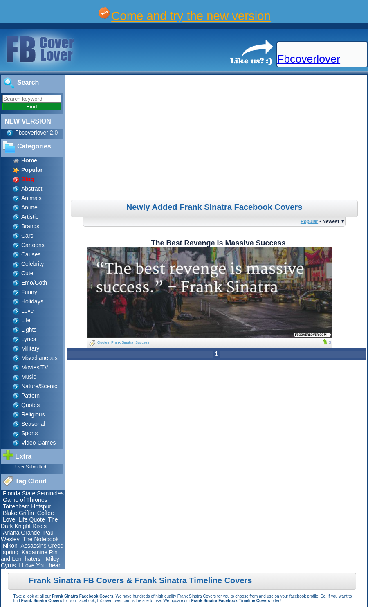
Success (142, 342)
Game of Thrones (25, 500)
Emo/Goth (34, 282)
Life (26, 320)
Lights (28, 329)
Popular (309, 221)
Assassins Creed (42, 545)
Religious (33, 414)
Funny (29, 292)
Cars (27, 235)
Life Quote (31, 519)
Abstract (31, 188)
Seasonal (33, 423)
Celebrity (32, 264)
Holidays (32, 301)
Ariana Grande (21, 532)
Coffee (45, 513)
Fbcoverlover (308, 59)
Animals (31, 198)
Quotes (30, 405)
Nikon (10, 545)
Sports (29, 433)
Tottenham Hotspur (27, 506)
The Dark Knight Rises (29, 522)
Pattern (30, 395)
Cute (27, 273)
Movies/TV (34, 367)
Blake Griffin (18, 513)
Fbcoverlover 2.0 (36, 132)
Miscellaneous (39, 358)
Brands (30, 226)
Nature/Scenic (39, 386)
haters (32, 558)
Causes (30, 254)
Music (28, 376)
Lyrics (28, 339)
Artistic (29, 217)
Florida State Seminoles (33, 493)
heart (55, 565)
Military (30, 348)
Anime (29, 207)
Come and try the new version (191, 15)
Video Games (38, 442)
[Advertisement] (217, 138)
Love (27, 311)
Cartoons (33, 245)
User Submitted (30, 466)
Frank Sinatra (122, 342)
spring (10, 552)
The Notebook (40, 539)
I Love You (32, 565)
